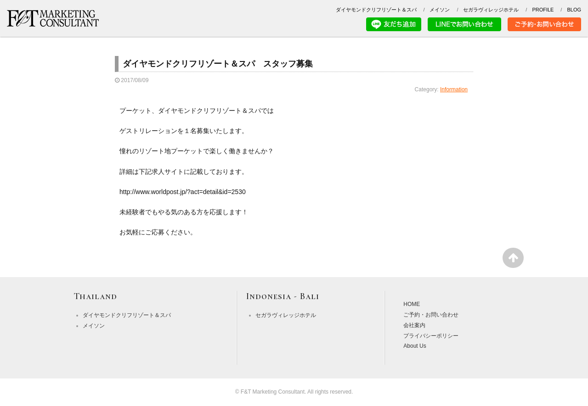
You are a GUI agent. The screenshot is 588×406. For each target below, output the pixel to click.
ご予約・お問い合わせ (430, 314)
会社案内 (414, 325)
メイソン (440, 9)
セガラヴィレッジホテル (491, 9)
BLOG (574, 9)
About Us (414, 346)
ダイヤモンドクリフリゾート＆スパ (376, 9)
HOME (411, 304)
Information (454, 89)
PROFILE (543, 9)
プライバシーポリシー (430, 336)
